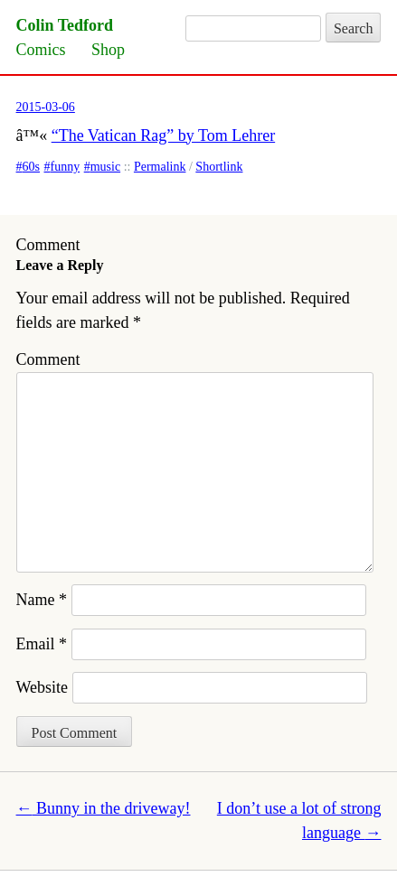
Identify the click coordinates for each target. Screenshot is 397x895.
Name (41, 600)
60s (31, 166)
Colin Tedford (65, 25)
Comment (48, 359)
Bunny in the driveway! (103, 808)
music (105, 166)
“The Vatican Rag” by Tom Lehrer (163, 135)
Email (42, 644)
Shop (108, 50)
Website (42, 687)
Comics (41, 50)
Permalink (160, 166)
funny (65, 166)
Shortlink (218, 166)
